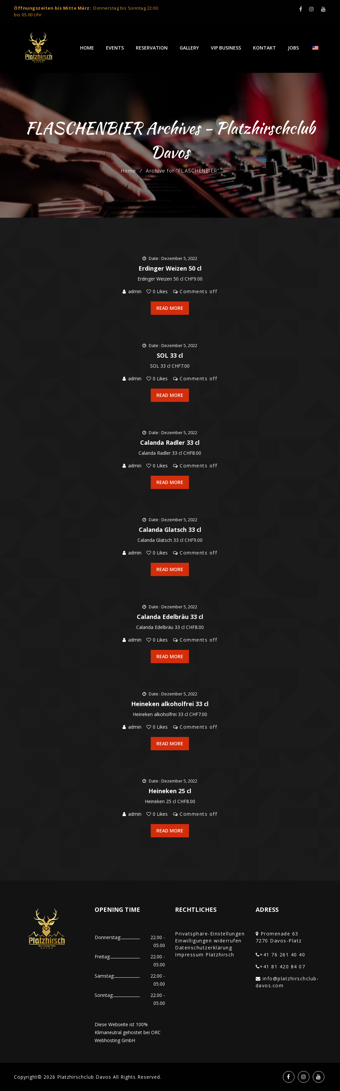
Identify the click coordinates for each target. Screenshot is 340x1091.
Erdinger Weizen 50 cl (170, 268)
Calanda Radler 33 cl (170, 442)
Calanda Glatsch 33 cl (170, 530)
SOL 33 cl (170, 355)
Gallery (189, 48)
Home (87, 48)
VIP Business (226, 48)
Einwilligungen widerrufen (208, 940)
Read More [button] (169, 308)
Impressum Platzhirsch (204, 954)
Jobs (293, 48)
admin (134, 291)
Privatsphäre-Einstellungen (210, 933)
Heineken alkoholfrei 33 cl (170, 704)
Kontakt (264, 48)
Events (115, 48)
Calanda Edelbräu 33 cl (170, 617)
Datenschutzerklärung (203, 947)
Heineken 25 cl (169, 791)
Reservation (152, 48)
